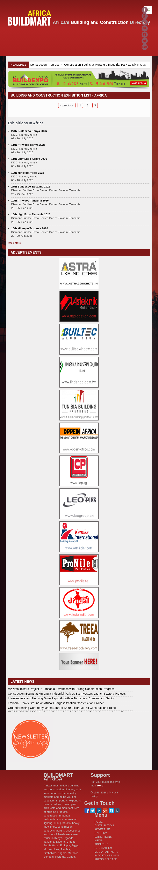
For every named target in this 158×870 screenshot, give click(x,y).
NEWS (98, 840)
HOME (98, 821)
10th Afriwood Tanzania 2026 (30, 200)
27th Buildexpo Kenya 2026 (29, 131)
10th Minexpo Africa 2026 (27, 172)
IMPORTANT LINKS (106, 855)
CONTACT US (103, 848)
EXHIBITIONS (103, 836)
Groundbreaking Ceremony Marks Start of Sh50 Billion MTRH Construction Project (62, 707)
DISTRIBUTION (104, 825)
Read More (14, 243)
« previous (67, 105)
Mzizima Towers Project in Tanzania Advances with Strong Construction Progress (61, 689)
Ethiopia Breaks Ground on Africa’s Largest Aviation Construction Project (55, 703)
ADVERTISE (102, 829)
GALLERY (100, 833)
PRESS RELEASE (105, 859)
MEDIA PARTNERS (106, 851)
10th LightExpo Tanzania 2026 (30, 214)
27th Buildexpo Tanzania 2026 (30, 186)
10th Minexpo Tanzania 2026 (29, 228)
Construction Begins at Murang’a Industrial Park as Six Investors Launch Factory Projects (67, 693)
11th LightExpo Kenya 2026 (29, 158)
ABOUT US (101, 844)
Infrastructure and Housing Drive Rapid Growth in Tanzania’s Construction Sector (61, 698)
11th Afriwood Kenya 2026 (28, 144)
